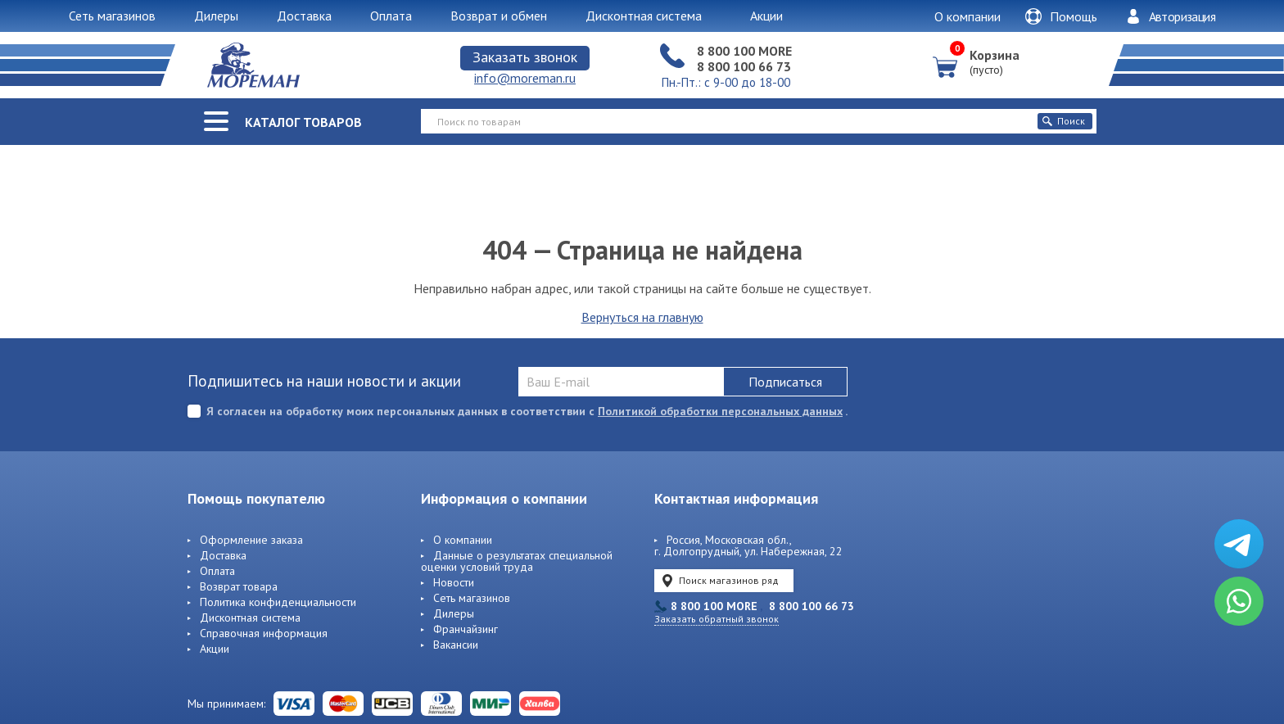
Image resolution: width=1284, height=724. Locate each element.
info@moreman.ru (525, 78)
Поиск (1063, 121)
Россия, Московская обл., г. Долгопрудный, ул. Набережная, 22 (748, 546)
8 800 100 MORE (744, 51)
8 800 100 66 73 (744, 66)
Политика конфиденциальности (278, 602)
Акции (214, 649)
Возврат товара (239, 587)
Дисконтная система (250, 618)
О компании (967, 16)
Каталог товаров (303, 122)
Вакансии (455, 645)
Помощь (1061, 16)
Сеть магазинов (471, 598)
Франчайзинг (465, 629)
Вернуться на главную (642, 317)
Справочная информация (264, 633)
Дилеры (453, 614)
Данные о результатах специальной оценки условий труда (517, 562)
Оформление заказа (251, 540)
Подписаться (785, 381)
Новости (453, 583)
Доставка (223, 556)
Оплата (217, 571)
